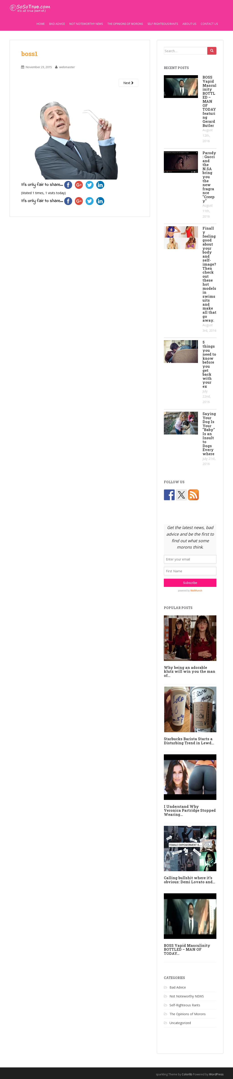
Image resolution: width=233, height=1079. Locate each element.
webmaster (67, 67)
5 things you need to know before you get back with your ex (209, 364)
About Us (189, 24)
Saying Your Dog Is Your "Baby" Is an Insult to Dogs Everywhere (209, 433)
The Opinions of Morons (125, 24)
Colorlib (187, 1074)
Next (128, 83)
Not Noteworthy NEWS (86, 24)
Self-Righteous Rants (162, 24)
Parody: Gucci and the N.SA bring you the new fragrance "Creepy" (209, 176)
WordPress (216, 1074)
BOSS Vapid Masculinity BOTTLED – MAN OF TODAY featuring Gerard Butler (209, 101)
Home (41, 24)
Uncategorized (180, 1023)
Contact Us (209, 24)
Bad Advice (57, 24)
